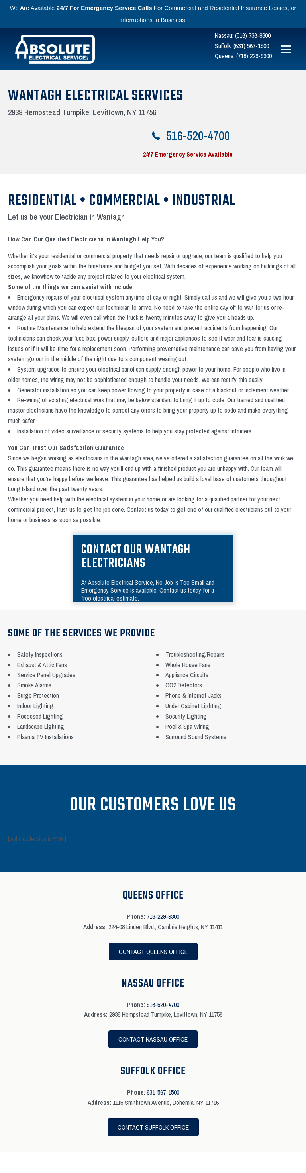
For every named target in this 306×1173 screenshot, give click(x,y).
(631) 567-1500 (251, 45)
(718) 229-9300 (254, 55)
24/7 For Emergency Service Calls (104, 7)
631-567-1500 (163, 1092)
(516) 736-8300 (253, 35)
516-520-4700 (163, 1004)
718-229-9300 (163, 916)
